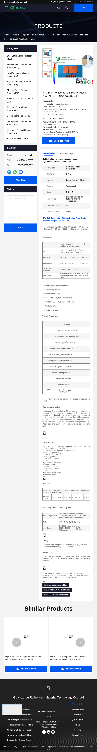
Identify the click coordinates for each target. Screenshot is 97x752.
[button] (16, 642)
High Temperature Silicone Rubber (35, 35)
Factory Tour (78, 715)
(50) (18, 74)
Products (15, 35)
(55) (20, 100)
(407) (19, 57)
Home (6, 35)
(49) (19, 116)
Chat (83, 8)
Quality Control (77, 720)
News (77, 725)
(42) (18, 139)
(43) (19, 123)
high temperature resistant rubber (57, 590)
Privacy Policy (77, 735)
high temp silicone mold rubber (56, 595)
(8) (18, 131)
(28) (19, 83)
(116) (17, 91)
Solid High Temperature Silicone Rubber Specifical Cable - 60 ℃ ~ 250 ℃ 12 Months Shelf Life (25, 658)
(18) (17, 108)
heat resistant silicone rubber (55, 585)
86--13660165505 (85, 2)
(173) (19, 66)
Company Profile (77, 710)
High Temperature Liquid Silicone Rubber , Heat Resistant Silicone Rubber (69, 658)
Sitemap (77, 730)
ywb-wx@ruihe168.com (61, 2)
